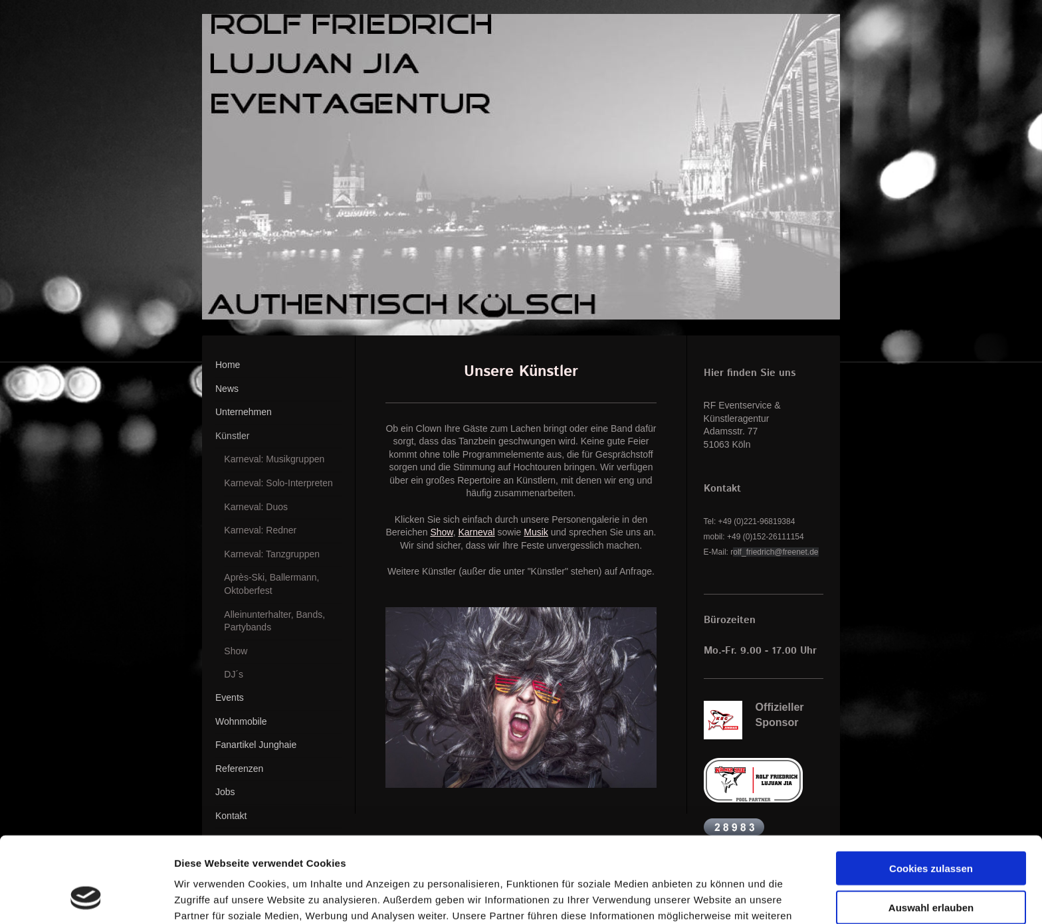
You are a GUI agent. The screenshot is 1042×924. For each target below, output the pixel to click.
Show (441, 532)
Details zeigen (706, 897)
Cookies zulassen (931, 791)
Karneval (476, 532)
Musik (536, 532)
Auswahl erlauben (931, 830)
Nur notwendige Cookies (931, 869)
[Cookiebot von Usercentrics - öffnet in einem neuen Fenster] (86, 898)
